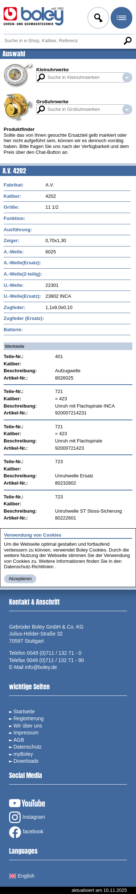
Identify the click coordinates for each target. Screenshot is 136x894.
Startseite (24, 711)
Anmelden (97, 19)
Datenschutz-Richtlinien (29, 566)
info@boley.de (41, 667)
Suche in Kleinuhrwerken (127, 77)
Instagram (27, 817)
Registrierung (28, 718)
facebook (26, 832)
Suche (127, 41)
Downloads (25, 761)
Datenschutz (27, 747)
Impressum (25, 732)
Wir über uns (27, 726)
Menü (120, 19)
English (21, 876)
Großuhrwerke (52, 101)
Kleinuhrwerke (52, 69)
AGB (18, 740)
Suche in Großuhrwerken (127, 109)
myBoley (23, 754)
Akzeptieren (20, 578)
